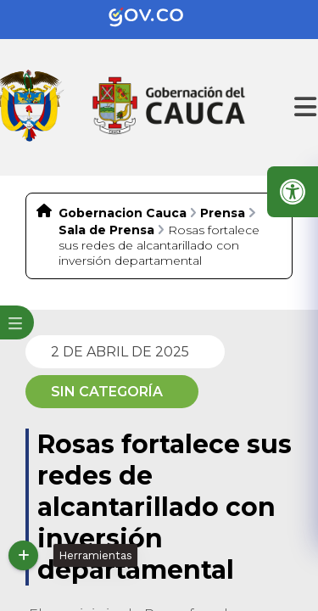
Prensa (222, 213)
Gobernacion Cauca (123, 213)
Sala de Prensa (106, 230)
